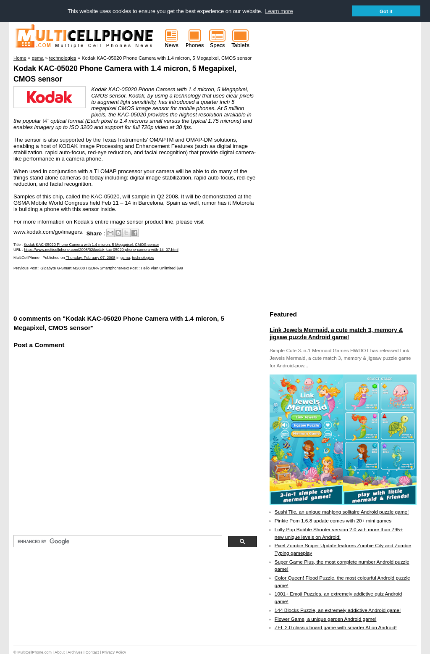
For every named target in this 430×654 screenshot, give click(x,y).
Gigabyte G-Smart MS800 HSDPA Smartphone (80, 268)
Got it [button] (386, 11)
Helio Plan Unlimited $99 (162, 268)
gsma (125, 257)
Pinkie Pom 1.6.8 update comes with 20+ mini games (333, 520)
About (60, 652)
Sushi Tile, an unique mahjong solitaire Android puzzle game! (342, 512)
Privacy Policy (114, 652)
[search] (117, 541)
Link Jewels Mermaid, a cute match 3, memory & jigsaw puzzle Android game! (336, 333)
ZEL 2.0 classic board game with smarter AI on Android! (336, 627)
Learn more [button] (279, 11)
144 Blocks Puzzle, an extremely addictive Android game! (338, 610)
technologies (143, 257)
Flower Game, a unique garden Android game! (326, 619)
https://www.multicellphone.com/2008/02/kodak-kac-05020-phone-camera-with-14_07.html (101, 249)
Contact (92, 652)
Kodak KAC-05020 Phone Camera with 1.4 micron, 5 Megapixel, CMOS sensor (91, 244)
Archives (75, 652)
